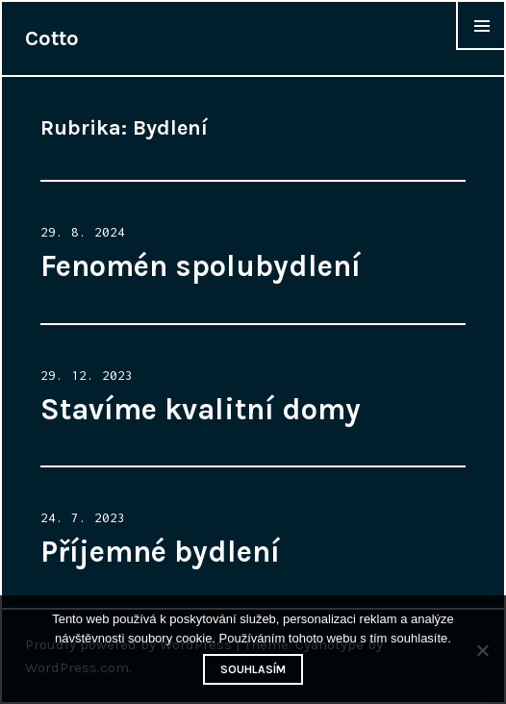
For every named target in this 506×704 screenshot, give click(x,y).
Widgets (481, 49)
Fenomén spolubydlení (200, 266)
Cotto (52, 38)
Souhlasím (253, 669)
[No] (482, 650)
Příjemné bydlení (160, 552)
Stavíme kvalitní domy (200, 409)
